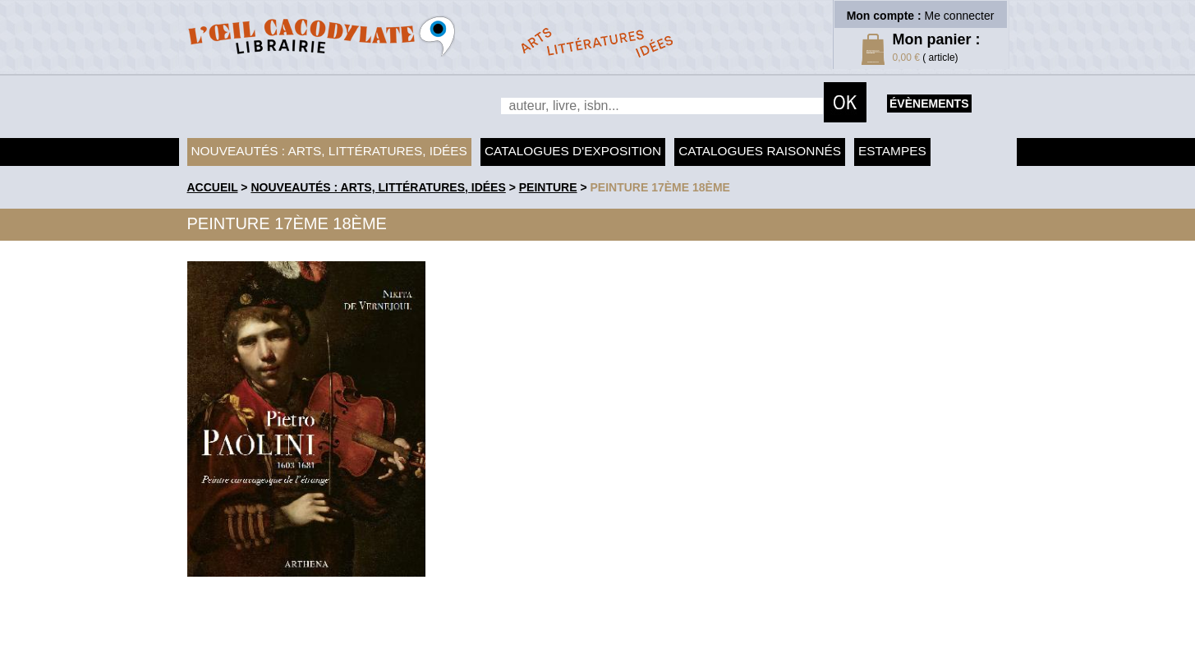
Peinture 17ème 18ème (660, 187)
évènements (928, 103)
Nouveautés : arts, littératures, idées (329, 151)
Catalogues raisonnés (759, 151)
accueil (212, 187)
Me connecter (960, 15)
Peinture (548, 187)
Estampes (892, 151)
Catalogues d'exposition (573, 151)
